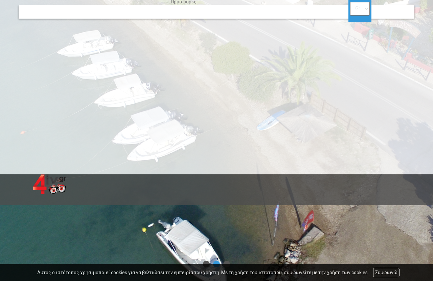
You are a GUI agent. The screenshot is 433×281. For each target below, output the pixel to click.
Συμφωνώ (386, 272)
